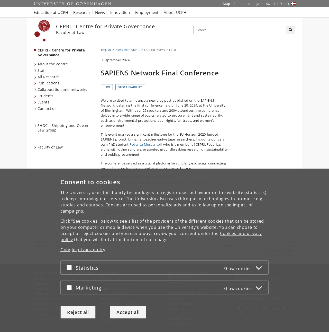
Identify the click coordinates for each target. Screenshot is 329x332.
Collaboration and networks (62, 89)
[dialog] (164, 250)
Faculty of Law (50, 147)
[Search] (290, 30)
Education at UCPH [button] (51, 12)
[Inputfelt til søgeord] (240, 30)
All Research (49, 76)
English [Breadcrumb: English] (106, 49)
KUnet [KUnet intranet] (271, 3)
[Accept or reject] (70, 267)
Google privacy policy (82, 249)
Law (107, 87)
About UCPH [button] (175, 12)
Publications (49, 83)
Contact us (47, 108)
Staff (42, 70)
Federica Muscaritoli (146, 144)
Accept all (128, 312)
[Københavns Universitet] (42, 30)
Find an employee (248, 3)
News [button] (100, 12)
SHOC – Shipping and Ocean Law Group (63, 128)
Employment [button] (147, 12)
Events (43, 102)
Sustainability (130, 87)
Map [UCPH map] (226, 3)
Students (45, 95)
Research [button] (81, 12)
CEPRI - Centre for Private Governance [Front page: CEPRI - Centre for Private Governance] (61, 52)
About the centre (53, 64)
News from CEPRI (127, 49)
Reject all (78, 312)
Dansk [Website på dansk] (284, 3)
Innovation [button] (120, 12)
